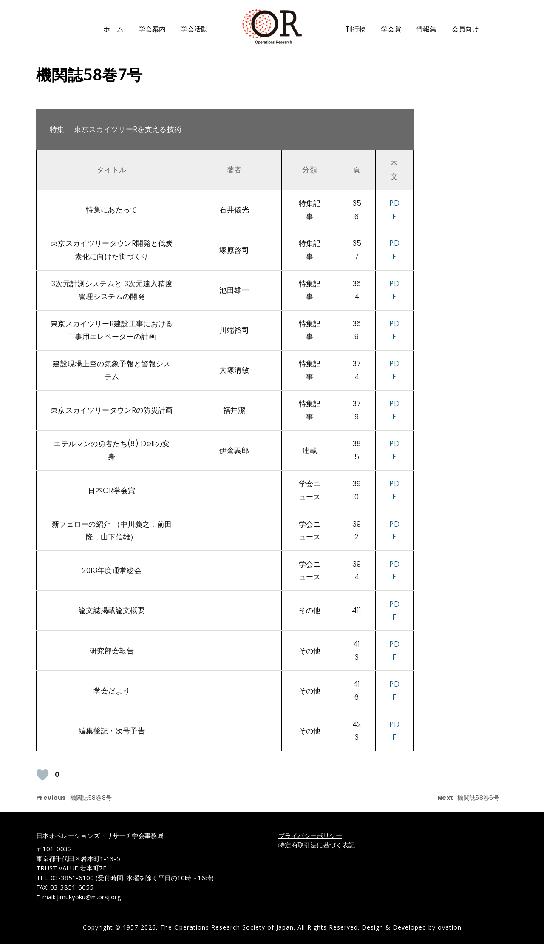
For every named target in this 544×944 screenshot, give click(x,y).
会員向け (465, 29)
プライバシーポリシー (310, 835)
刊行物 (356, 29)
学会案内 (152, 29)
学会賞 (391, 29)
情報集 (426, 29)
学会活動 (194, 29)
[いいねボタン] (42, 774)
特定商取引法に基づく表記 (316, 845)
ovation (449, 927)
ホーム (113, 29)
